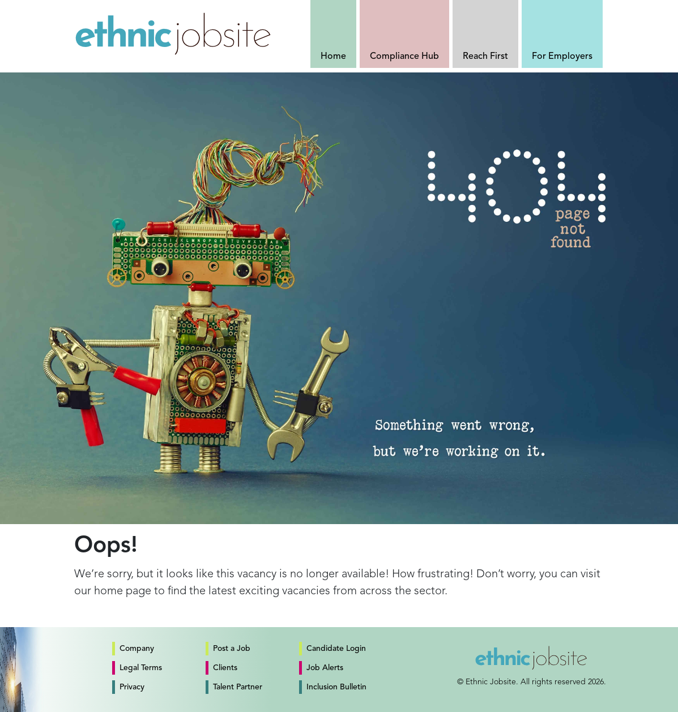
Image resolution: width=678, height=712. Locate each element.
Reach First (485, 56)
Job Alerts (324, 668)
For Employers (562, 56)
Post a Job (231, 649)
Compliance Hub (404, 56)
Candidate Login (336, 649)
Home (333, 56)
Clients (225, 668)
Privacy (132, 687)
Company (137, 649)
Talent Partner (237, 687)
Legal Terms (141, 668)
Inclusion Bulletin (336, 687)
